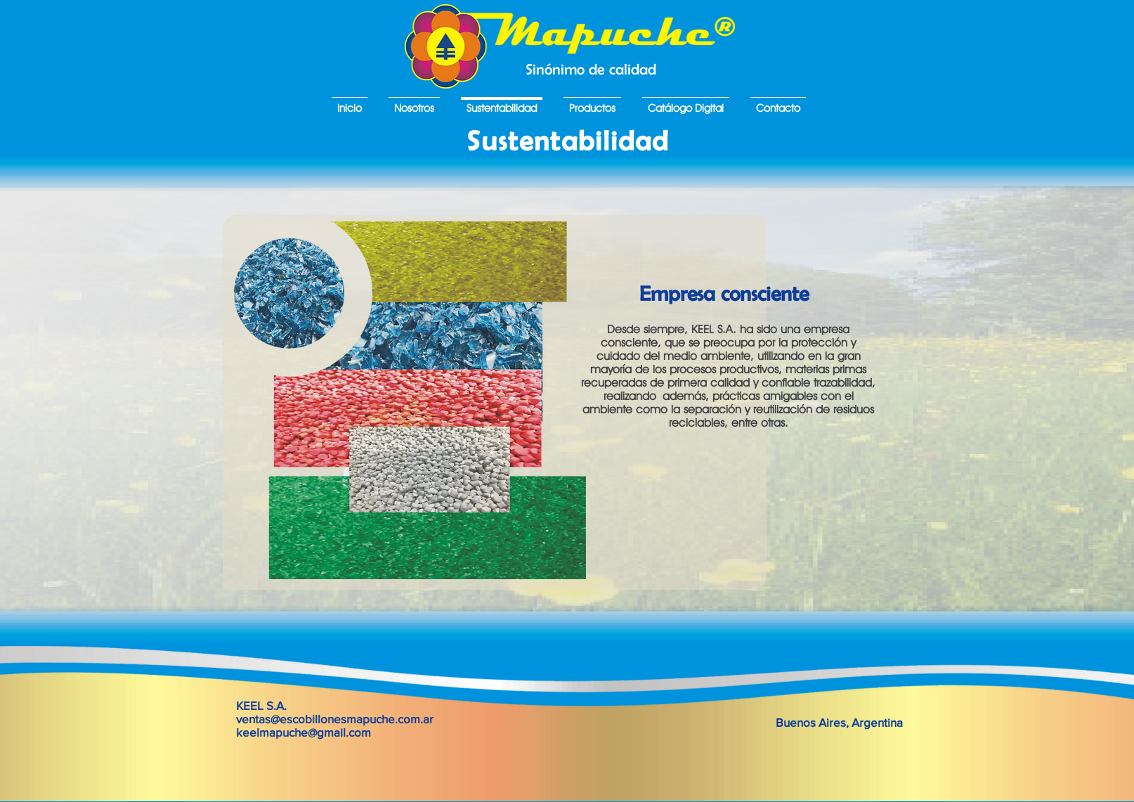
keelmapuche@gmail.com (303, 732)
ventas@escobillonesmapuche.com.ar (335, 718)
